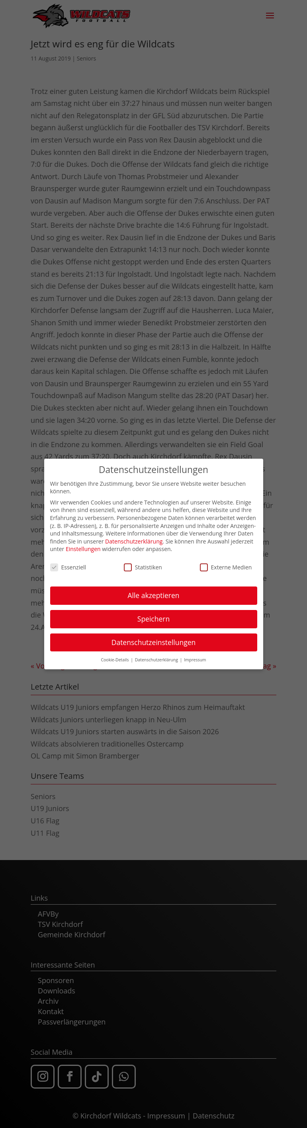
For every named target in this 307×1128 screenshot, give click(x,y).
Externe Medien (226, 563)
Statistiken (143, 563)
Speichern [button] (153, 614)
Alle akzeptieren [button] (153, 591)
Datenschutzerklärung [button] (157, 655)
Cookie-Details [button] (115, 655)
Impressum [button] (195, 655)
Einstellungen (83, 545)
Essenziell (68, 563)
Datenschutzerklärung (133, 537)
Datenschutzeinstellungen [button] (153, 638)
